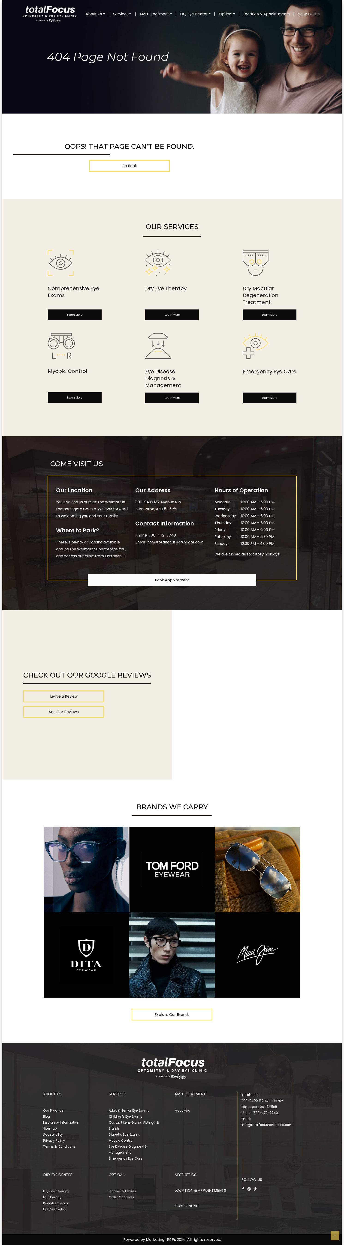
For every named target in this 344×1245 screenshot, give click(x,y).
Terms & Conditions (59, 1146)
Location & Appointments (266, 14)
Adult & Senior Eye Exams (129, 1110)
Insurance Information (61, 1122)
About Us (94, 14)
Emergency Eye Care (125, 1158)
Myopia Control (121, 1140)
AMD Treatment (154, 14)
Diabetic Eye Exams (124, 1134)
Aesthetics (185, 1174)
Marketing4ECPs (161, 1239)
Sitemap (50, 1128)
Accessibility (53, 1134)
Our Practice (53, 1110)
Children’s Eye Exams (125, 1116)
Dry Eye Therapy (56, 1191)
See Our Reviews (64, 711)
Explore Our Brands (172, 1014)
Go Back (129, 165)
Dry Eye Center (194, 14)
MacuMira (182, 1110)
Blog (46, 1116)
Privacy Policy (54, 1140)
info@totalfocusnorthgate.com (175, 542)
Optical (225, 14)
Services (120, 14)
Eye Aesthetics (55, 1209)
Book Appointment (172, 580)
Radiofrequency (56, 1203)
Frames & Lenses (122, 1191)
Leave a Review (64, 696)
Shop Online (309, 14)
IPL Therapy (52, 1197)
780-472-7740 (162, 535)
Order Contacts (121, 1197)
